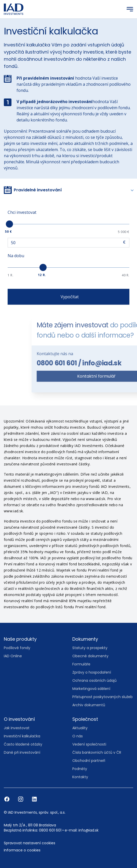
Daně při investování (22, 752)
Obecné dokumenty (90, 656)
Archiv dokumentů (88, 705)
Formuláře (81, 664)
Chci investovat (22, 212)
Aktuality (80, 727)
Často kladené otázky (23, 744)
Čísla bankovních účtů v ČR (96, 752)
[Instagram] (21, 798)
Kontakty (80, 776)
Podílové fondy (17, 647)
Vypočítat (69, 297)
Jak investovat (17, 727)
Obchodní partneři (88, 760)
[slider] (9, 224)
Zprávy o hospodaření (91, 672)
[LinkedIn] (34, 798)
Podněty (79, 768)
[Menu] (130, 9)
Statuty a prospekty (89, 647)
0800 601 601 (96, 363)
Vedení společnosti (89, 744)
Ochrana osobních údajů (94, 680)
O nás (77, 736)
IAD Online (13, 656)
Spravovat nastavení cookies (29, 843)
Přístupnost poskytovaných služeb (102, 696)
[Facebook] (7, 798)
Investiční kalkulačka (22, 736)
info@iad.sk (88, 830)
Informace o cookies (22, 850)
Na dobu (16, 255)
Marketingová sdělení (91, 688)
